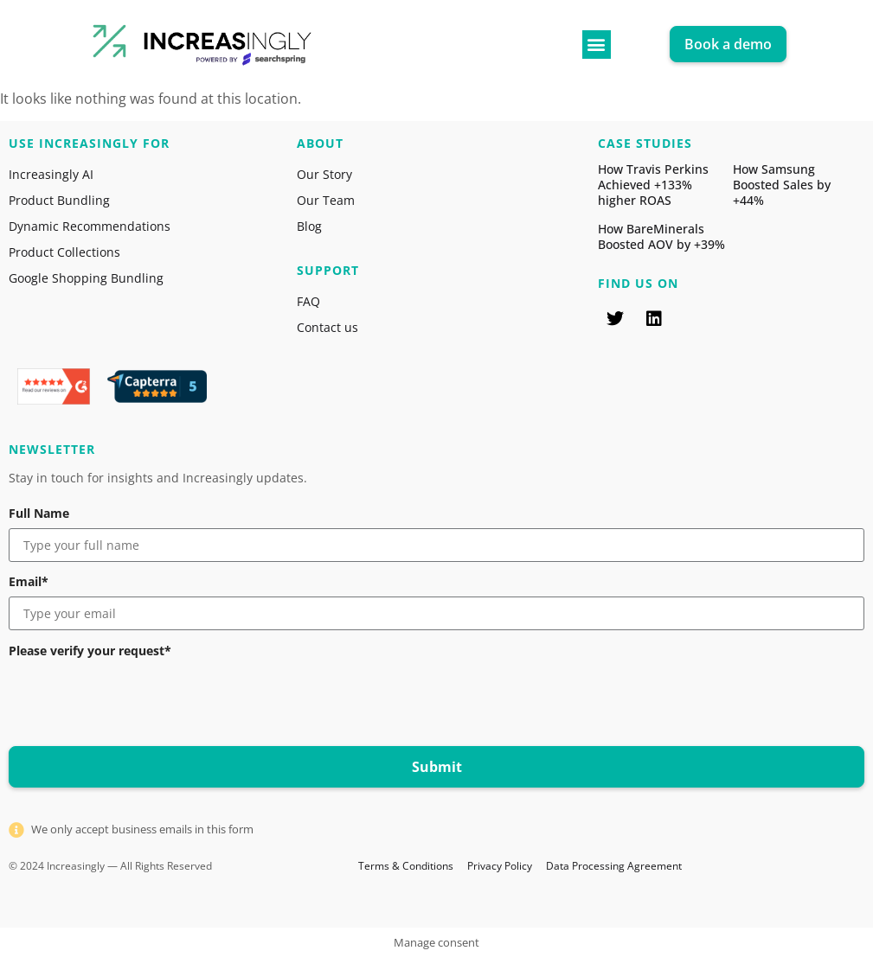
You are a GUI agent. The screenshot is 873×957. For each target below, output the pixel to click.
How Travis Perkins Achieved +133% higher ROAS (653, 184)
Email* (28, 582)
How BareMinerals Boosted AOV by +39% (661, 236)
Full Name (39, 513)
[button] (596, 44)
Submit (437, 766)
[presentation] (140, 699)
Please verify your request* (90, 651)
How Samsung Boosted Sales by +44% (782, 184)
